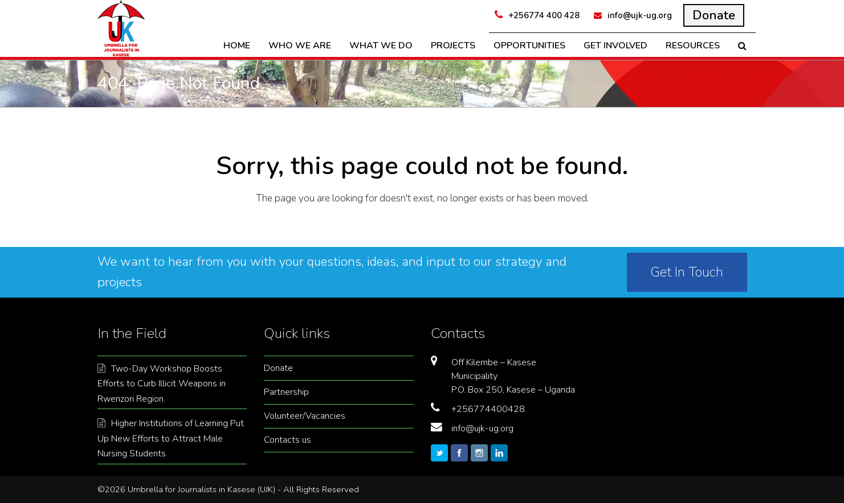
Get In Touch (686, 272)
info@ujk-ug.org (482, 428)
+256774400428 (488, 409)
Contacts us (287, 440)
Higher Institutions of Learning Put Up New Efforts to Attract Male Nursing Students (170, 438)
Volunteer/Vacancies (304, 416)
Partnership (286, 392)
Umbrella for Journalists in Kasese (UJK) (201, 489)
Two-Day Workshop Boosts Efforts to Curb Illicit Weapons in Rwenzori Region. (161, 383)
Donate (278, 368)
